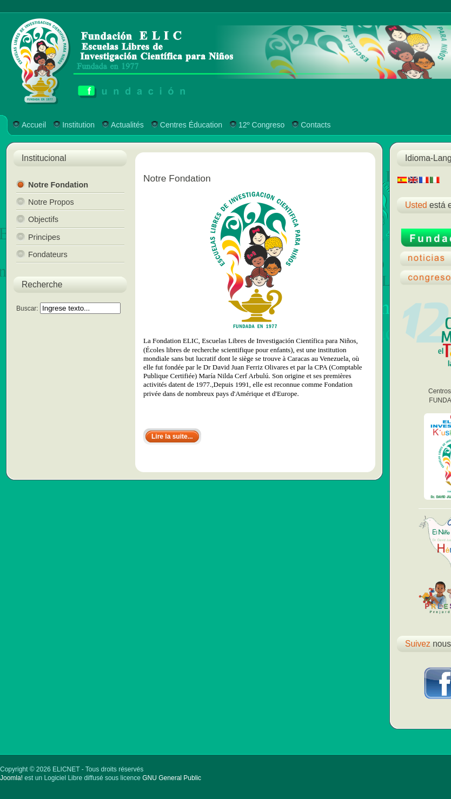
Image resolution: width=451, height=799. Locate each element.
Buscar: (28, 308)
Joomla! (11, 778)
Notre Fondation (58, 184)
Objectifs (43, 219)
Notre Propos (51, 202)
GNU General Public (171, 778)
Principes (44, 237)
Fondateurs (48, 254)
